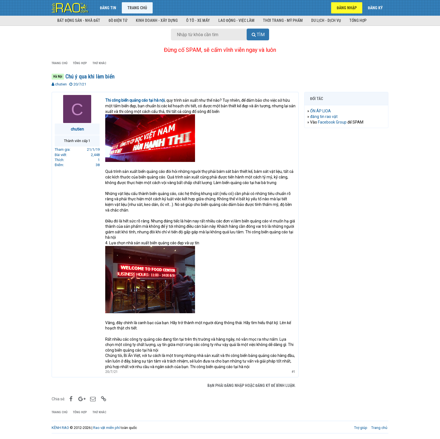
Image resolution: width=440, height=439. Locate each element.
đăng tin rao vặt (324, 116)
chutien (61, 84)
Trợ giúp (360, 428)
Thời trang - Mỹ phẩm (283, 20)
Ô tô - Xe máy (198, 20)
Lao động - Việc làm (236, 20)
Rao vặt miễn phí (106, 428)
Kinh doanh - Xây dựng (157, 20)
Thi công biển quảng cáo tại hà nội (135, 100)
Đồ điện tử (118, 20)
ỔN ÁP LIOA (320, 111)
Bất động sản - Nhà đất (78, 20)
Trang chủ (137, 8)
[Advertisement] (346, 218)
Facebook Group (332, 122)
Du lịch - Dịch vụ (326, 20)
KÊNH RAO (60, 428)
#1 (293, 372)
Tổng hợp (357, 20)
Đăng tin (108, 8)
